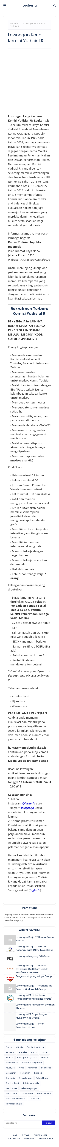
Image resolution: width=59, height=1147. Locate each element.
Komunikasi (46, 1067)
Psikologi (38, 1073)
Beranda (14, 23)
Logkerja (29, 5)
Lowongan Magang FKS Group (33, 956)
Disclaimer (29, 1138)
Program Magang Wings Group (34, 976)
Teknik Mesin (27, 1093)
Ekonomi (44, 1052)
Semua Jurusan (25, 1078)
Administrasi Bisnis (14, 1047)
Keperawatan (12, 1062)
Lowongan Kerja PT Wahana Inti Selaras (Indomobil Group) (34, 987)
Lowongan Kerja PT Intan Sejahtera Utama (30, 1025)
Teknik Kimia (11, 1088)
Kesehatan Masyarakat (32, 1062)
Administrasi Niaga (35, 1047)
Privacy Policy (46, 1138)
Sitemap (25, 1135)
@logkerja (27, 808)
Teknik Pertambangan (15, 1098)
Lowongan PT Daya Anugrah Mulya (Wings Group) (32, 1016)
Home (14, 1135)
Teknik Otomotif (44, 1093)
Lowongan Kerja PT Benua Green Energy (35, 938)
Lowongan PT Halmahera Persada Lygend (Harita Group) (34, 996)
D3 (21, 23)
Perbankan (25, 1073)
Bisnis (34, 1052)
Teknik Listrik (11, 1093)
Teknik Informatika (31, 1083)
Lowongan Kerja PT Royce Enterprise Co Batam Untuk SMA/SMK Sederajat (32, 969)
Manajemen (11, 1073)
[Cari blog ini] (23, 1123)
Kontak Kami (14, 1138)
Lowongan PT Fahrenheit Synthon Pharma (35, 1006)
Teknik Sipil (34, 1098)
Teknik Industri (12, 1083)
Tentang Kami (40, 1135)
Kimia (21, 1067)
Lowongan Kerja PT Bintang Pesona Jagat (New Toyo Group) (35, 948)
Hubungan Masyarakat (27, 1057)
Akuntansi (10, 1052)
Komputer (32, 1067)
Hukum (44, 1057)
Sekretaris (10, 1078)
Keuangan (10, 1067)
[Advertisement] (29, 81)
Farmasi (9, 1057)
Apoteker (23, 1052)
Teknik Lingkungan (29, 1088)
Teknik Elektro (42, 1078)
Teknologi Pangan (14, 1103)
